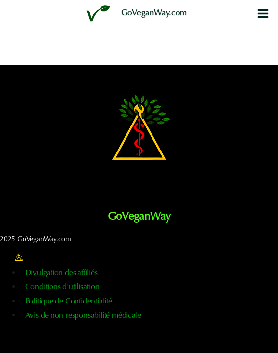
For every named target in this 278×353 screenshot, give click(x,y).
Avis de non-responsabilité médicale (83, 316)
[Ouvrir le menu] (263, 13)
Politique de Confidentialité (68, 301)
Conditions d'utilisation (62, 287)
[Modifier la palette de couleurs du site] (19, 258)
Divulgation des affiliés (61, 273)
